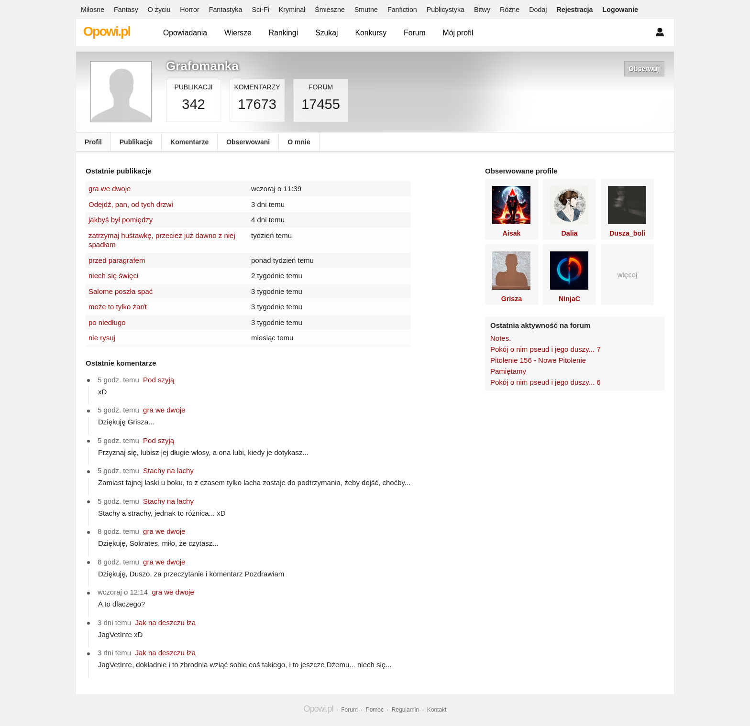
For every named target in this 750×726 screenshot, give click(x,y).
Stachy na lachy (168, 470)
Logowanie (620, 9)
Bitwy (482, 9)
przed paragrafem (116, 260)
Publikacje (136, 142)
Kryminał (292, 9)
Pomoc (375, 709)
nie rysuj (101, 338)
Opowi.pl (106, 31)
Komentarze (189, 142)
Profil (93, 142)
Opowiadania (185, 33)
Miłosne (92, 9)
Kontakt (437, 709)
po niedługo (107, 322)
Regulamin (405, 709)
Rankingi (283, 33)
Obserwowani (248, 142)
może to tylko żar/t (117, 307)
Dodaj (538, 9)
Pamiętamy (508, 371)
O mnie (298, 142)
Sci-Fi (260, 9)
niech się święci (113, 275)
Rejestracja (574, 9)
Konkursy (370, 33)
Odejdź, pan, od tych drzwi (130, 204)
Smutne (366, 9)
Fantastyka (226, 9)
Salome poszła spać (120, 291)
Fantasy (126, 9)
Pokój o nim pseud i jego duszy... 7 (545, 349)
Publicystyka (445, 9)
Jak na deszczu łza (165, 622)
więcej (628, 275)
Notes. (500, 338)
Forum (415, 33)
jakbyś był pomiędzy (120, 220)
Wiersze (238, 33)
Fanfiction (402, 9)
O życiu (159, 9)
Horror (189, 9)
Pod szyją (158, 380)
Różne (509, 9)
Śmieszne (330, 9)
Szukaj (326, 33)
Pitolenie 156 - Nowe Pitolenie (538, 360)
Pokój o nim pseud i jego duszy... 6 (545, 382)
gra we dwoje (109, 188)
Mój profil (458, 33)
